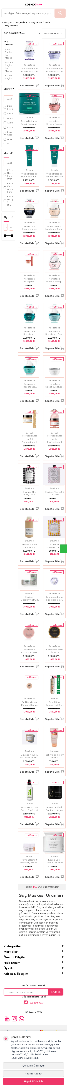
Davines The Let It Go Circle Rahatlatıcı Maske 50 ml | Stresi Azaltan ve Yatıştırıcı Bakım (54, 493)
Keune (54, 856)
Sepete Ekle (29, 85)
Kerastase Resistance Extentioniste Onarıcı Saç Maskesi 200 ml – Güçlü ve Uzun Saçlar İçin (29, 385)
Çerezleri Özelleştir (34, 1065)
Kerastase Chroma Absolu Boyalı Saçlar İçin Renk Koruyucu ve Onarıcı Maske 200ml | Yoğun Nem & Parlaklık (54, 122)
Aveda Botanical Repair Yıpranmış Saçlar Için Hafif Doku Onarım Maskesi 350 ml (29, 175)
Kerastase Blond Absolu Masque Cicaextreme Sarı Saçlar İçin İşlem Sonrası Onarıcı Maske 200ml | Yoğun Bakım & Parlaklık (29, 70)
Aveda (8, 122)
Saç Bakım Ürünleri (41, 22)
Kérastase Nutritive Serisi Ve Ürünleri (8, 174)
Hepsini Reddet (33, 1073)
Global (8, 144)
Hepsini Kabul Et (33, 1081)
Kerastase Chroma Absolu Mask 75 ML (29, 651)
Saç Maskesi (11, 25)
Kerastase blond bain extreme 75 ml (54, 598)
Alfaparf (8, 113)
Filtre (30, 33)
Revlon (29, 803)
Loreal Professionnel (29, 434)
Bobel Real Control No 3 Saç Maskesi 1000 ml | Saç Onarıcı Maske (54, 703)
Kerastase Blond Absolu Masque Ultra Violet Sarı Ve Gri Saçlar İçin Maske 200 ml (54, 70)
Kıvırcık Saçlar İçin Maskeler (9, 79)
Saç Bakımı (21, 22)
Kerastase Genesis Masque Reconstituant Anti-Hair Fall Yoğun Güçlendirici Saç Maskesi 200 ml (54, 280)
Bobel (8, 127)
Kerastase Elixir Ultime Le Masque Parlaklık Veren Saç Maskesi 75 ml (54, 651)
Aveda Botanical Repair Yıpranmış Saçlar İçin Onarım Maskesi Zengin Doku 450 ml (29, 122)
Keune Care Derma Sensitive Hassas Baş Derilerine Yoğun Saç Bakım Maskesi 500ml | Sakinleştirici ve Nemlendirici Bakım (54, 861)
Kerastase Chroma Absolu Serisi (8, 187)
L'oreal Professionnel (8, 107)
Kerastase (29, 64)
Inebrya (54, 751)
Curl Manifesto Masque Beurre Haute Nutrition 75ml (29, 703)
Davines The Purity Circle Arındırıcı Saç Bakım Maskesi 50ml (29, 493)
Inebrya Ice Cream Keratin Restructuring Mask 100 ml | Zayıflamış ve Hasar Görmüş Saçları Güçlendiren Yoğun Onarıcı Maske (54, 756)
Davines (8, 139)
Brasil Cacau (8, 133)
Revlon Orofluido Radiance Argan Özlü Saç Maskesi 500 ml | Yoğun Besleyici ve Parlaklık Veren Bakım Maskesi (54, 808)
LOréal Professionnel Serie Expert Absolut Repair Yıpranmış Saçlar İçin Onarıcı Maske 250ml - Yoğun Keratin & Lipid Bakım (29, 440)
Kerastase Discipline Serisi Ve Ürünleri (8, 200)
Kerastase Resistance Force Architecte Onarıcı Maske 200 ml (54, 333)
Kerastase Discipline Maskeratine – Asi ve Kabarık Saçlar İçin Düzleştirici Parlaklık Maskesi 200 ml (29, 280)
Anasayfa (6, 22)
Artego (8, 118)
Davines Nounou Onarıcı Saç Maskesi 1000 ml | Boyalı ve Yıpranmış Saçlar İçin (29, 546)
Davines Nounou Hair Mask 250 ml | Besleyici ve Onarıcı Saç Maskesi (29, 756)
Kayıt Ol (56, 992)
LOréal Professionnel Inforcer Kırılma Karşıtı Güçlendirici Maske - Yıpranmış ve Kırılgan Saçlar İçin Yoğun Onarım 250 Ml (54, 440)
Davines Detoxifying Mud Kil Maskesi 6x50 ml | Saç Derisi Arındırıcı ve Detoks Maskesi (29, 598)
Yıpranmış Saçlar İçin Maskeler (9, 66)
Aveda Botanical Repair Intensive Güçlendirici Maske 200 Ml (54, 175)
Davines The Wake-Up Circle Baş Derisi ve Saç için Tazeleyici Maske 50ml (54, 546)
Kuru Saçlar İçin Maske (8, 53)
